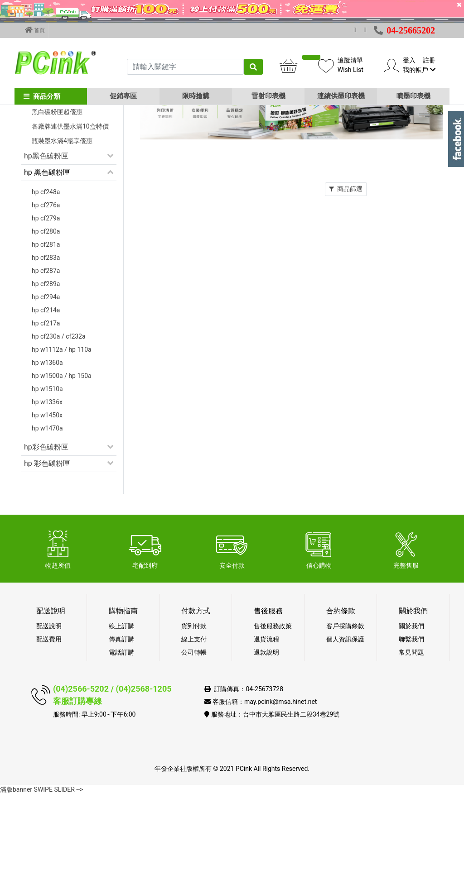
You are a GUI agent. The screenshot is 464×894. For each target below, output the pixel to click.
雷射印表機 (268, 96)
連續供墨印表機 (341, 96)
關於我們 (411, 725)
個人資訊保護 (345, 738)
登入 (409, 60)
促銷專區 (123, 96)
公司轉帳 (194, 751)
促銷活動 (38, 167)
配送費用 (49, 738)
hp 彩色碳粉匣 (47, 563)
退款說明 (266, 751)
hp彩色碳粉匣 (46, 546)
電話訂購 (121, 751)
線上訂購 (121, 725)
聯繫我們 (411, 738)
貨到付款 (194, 725)
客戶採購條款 (345, 725)
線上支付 (194, 738)
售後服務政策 (273, 725)
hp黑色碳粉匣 (46, 255)
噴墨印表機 (413, 96)
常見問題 (411, 751)
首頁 (35, 30)
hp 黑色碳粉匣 (47, 272)
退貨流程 (266, 738)
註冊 (429, 60)
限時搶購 (195, 96)
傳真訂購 (121, 738)
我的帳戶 (419, 69)
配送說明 (49, 725)
